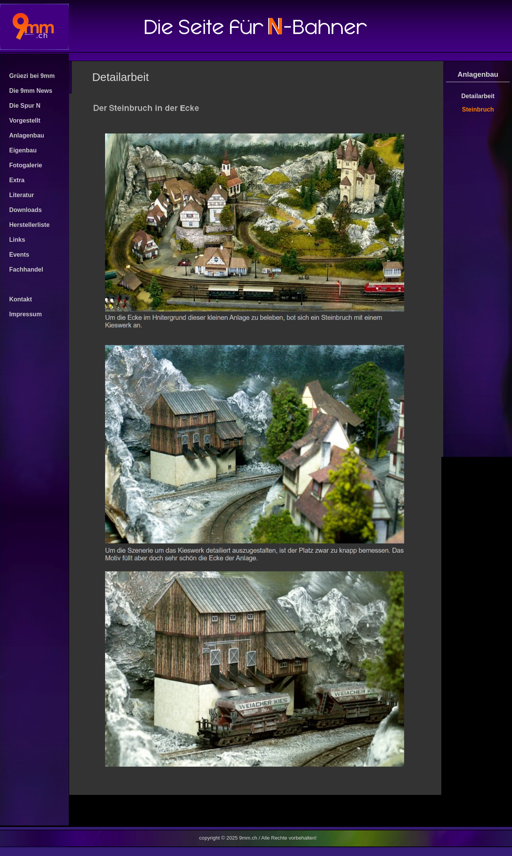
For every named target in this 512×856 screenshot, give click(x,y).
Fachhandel (26, 269)
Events (19, 254)
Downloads (25, 210)
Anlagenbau (26, 135)
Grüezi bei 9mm (32, 76)
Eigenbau (23, 150)
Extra (16, 180)
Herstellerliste (29, 225)
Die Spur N (25, 105)
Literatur (21, 195)
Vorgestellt (25, 120)
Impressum (25, 314)
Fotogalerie (25, 165)
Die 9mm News (30, 90)
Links (17, 239)
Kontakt (20, 299)
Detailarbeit (477, 96)
